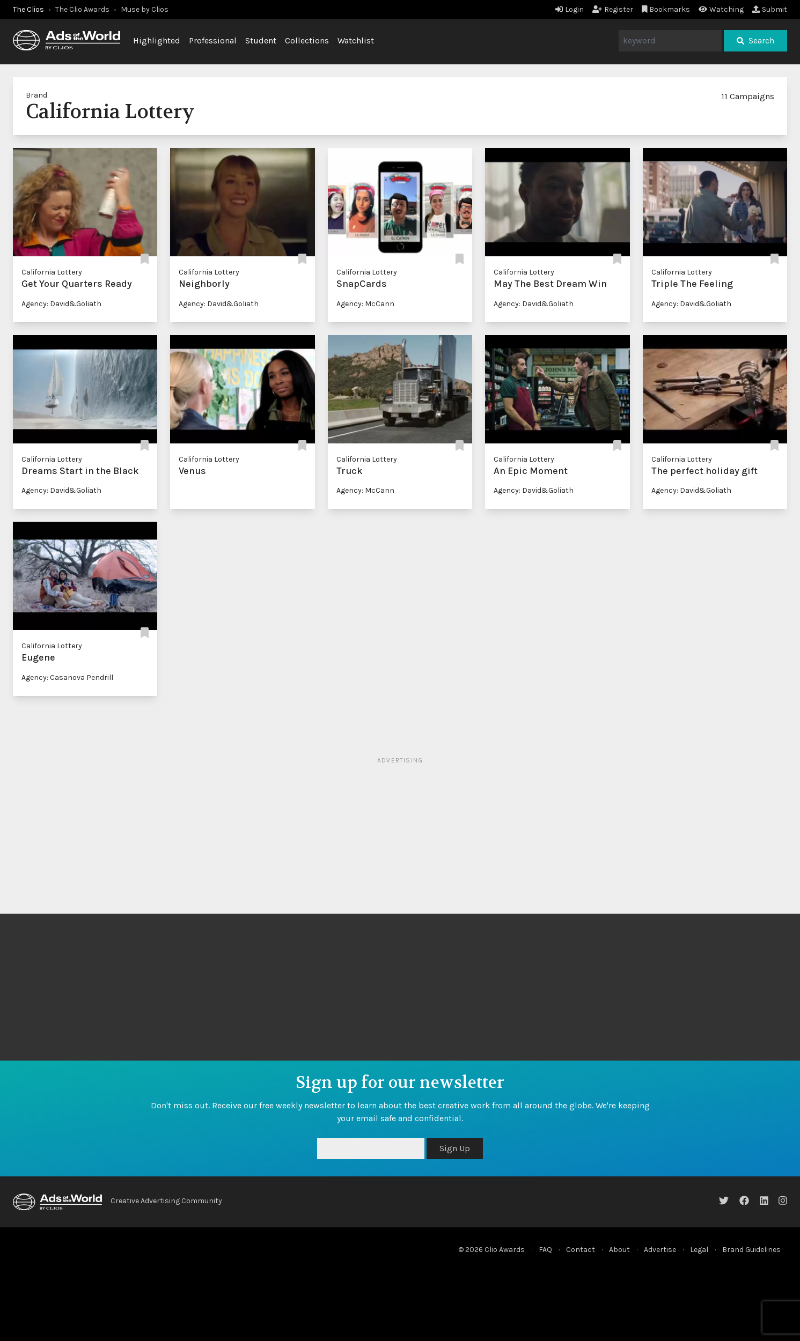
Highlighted (156, 40)
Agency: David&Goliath (61, 303)
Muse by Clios (144, 9)
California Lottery (51, 272)
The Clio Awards (82, 9)
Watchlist (355, 40)
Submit (769, 9)
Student (260, 40)
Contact (580, 1249)
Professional (213, 40)
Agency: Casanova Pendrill (67, 677)
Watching (721, 9)
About (619, 1249)
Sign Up (454, 1148)
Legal (699, 1249)
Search (755, 40)
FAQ (545, 1249)
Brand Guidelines (751, 1249)
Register (612, 9)
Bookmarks (666, 9)
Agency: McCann (365, 303)
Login (569, 9)
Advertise (660, 1249)
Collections (307, 40)
